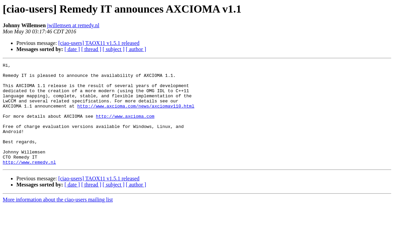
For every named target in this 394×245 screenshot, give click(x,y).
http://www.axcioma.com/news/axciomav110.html (135, 115)
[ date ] (72, 49)
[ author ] (136, 49)
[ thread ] (91, 49)
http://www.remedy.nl (29, 182)
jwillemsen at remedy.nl (73, 25)
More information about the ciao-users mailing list (58, 220)
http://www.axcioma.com (125, 127)
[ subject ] (114, 49)
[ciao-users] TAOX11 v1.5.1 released (99, 43)
